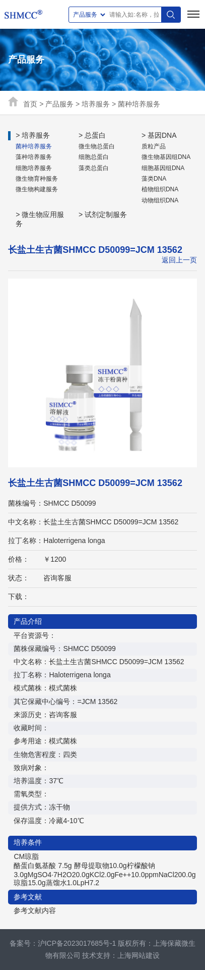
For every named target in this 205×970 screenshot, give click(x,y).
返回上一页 (179, 260)
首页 (30, 104)
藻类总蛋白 (94, 168)
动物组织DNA (160, 200)
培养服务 (96, 104)
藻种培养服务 (34, 156)
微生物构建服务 (37, 189)
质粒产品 (154, 146)
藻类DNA (154, 178)
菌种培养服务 (139, 104)
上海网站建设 (138, 955)
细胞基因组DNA (163, 168)
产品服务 (59, 104)
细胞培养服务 (34, 168)
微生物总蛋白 (97, 146)
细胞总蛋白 (94, 156)
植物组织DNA (160, 189)
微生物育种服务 (37, 178)
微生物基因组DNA (166, 156)
